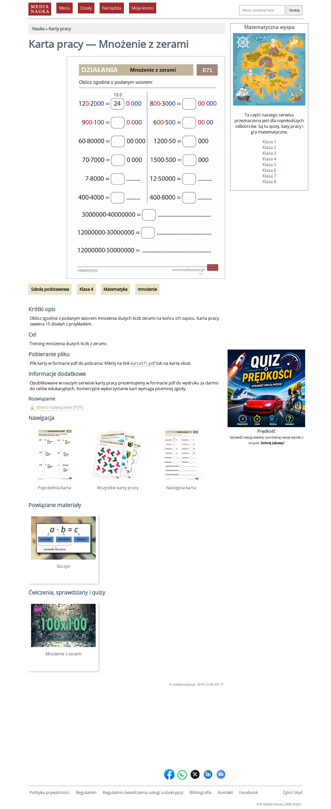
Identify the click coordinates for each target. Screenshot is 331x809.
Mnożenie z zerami (63, 651)
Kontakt (225, 792)
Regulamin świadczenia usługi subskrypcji (143, 792)
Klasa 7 (269, 176)
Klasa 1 (269, 142)
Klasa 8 (269, 181)
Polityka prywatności (49, 792)
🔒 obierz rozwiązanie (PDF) (56, 407)
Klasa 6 (269, 170)
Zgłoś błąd (293, 792)
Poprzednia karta (54, 485)
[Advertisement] (127, 726)
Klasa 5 (269, 164)
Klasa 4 (269, 159)
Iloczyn (63, 563)
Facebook (248, 792)
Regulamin (86, 792)
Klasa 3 (269, 153)
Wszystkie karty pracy (118, 485)
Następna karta (181, 485)
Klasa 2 (269, 147)
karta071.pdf (143, 363)
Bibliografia (201, 792)
